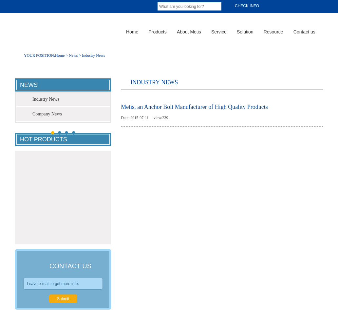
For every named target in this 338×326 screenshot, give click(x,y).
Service (219, 31)
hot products (43, 139)
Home (132, 31)
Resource (273, 31)
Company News (47, 114)
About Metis (189, 31)
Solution (245, 31)
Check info (244, 6)
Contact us (304, 31)
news (29, 85)
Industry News (93, 55)
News (73, 55)
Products (157, 31)
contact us (70, 266)
